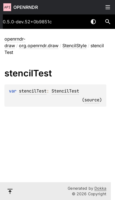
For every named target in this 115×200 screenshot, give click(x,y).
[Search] (108, 21)
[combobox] (79, 21)
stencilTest (33, 91)
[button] (108, 21)
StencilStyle (74, 45)
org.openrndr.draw (38, 45)
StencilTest (65, 91)
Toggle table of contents (108, 7)
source (91, 100)
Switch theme (93, 21)
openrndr (25, 7)
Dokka (100, 188)
